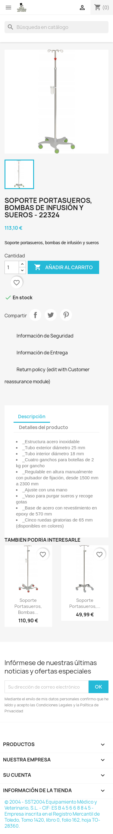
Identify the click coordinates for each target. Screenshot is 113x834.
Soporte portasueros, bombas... (28, 606)
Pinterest (66, 315)
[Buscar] (56, 27)
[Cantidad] (12, 267)
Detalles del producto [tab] (43, 427)
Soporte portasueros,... (84, 603)
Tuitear (51, 315)
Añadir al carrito (63, 267)
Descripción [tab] (32, 416)
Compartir (35, 315)
